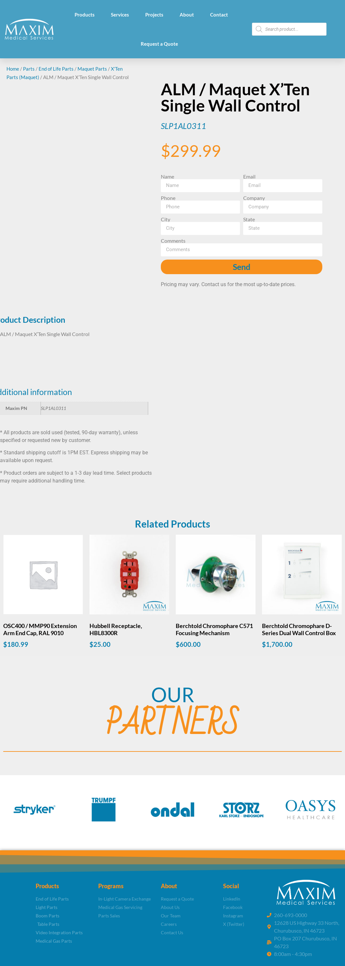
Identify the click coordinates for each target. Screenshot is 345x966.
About (187, 14)
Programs (111, 886)
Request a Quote (159, 44)
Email (249, 176)
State (249, 219)
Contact (219, 14)
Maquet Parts (92, 69)
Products (85, 14)
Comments (173, 240)
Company (254, 198)
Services (120, 14)
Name (167, 176)
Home (12, 69)
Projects (154, 14)
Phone (168, 198)
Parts (29, 69)
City (165, 219)
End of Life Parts (56, 69)
